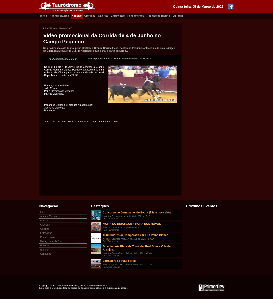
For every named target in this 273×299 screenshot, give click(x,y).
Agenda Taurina (59, 15)
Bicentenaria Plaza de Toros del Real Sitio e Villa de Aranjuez (137, 248)
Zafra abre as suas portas (119, 260)
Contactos (45, 253)
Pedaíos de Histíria (158, 15)
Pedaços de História (51, 241)
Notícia (53, 28)
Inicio (43, 15)
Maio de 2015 (65, 28)
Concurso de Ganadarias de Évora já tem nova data (137, 212)
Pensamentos (135, 15)
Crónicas (89, 15)
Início (45, 28)
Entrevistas (118, 15)
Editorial (178, 15)
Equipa (44, 249)
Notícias (77, 15)
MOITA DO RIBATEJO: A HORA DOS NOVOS (132, 223)
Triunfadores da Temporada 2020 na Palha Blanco (135, 235)
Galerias (103, 15)
